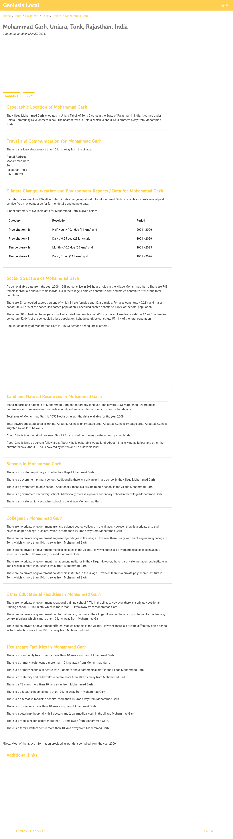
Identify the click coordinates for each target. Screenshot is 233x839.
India (18, 16)
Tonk (45, 16)
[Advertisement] (116, 66)
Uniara (57, 16)
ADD (27, 96)
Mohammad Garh (76, 16)
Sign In (224, 5)
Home (7, 16)
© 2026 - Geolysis (30, 831)
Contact (209, 831)
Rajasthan (31, 16)
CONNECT (11, 96)
